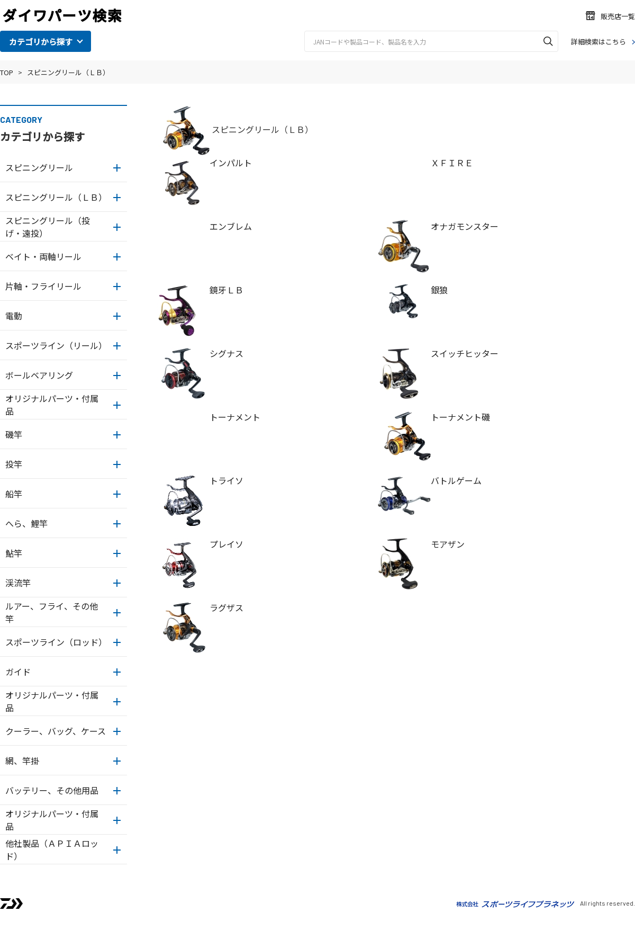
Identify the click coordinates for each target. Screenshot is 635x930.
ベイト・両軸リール (43, 256)
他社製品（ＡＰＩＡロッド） (51, 849)
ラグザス (226, 607)
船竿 (13, 493)
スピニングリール (39, 167)
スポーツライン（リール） (56, 345)
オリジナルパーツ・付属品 (51, 404)
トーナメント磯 (460, 416)
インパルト (231, 162)
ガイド (18, 671)
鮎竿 (13, 553)
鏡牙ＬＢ (226, 289)
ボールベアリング (39, 375)
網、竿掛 (22, 760)
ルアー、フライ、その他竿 (51, 612)
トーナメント (235, 416)
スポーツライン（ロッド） (56, 642)
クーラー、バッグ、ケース (55, 731)
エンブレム (231, 226)
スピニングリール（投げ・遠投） (47, 226)
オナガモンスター (464, 226)
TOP (6, 72)
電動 (13, 315)
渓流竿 (18, 582)
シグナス (226, 353)
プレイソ (226, 544)
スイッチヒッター (464, 353)
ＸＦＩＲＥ (452, 162)
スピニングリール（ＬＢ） (68, 72)
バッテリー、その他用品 (51, 790)
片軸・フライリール (43, 286)
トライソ (226, 480)
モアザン (448, 544)
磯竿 (13, 434)
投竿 (13, 464)
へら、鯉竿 (26, 523)
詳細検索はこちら (598, 42)
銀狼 (439, 289)
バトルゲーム (456, 480)
